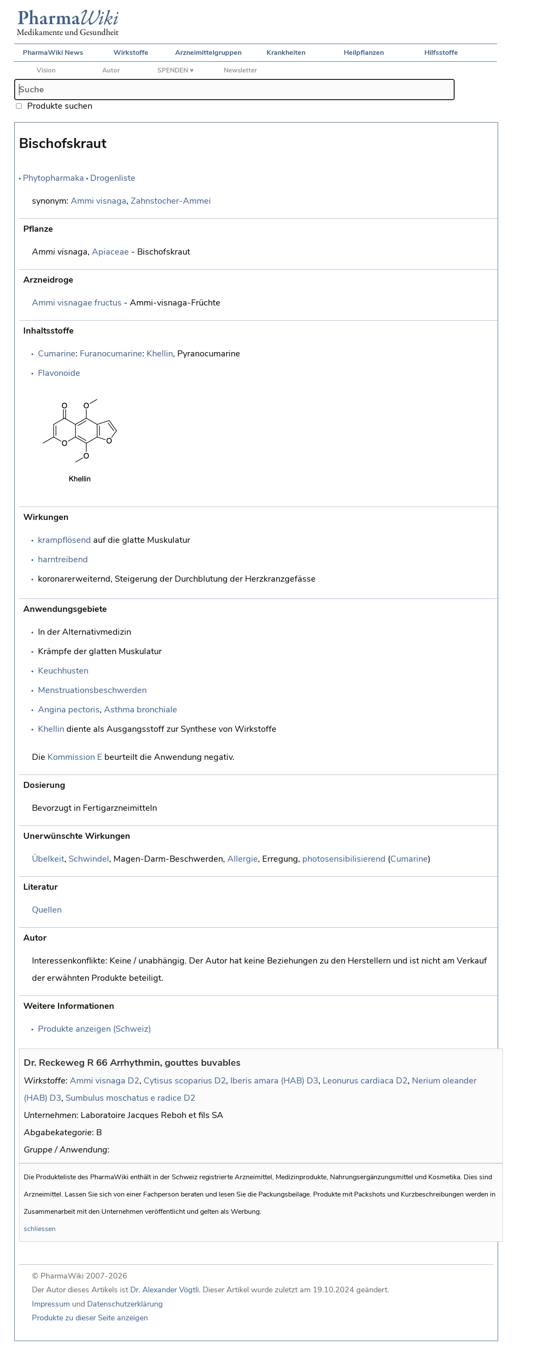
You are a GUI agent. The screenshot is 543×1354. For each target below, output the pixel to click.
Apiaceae (110, 252)
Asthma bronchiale (140, 709)
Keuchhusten (63, 671)
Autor (111, 70)
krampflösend (64, 540)
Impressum (51, 1304)
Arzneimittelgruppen (208, 52)
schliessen (40, 1229)
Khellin (160, 353)
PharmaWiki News (53, 52)
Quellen (47, 910)
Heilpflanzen (364, 52)
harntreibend (63, 559)
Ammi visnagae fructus (77, 303)
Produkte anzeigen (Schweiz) (94, 1029)
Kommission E (74, 757)
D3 (312, 1080)
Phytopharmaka (53, 178)
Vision (46, 70)
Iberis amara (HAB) (267, 1080)
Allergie (242, 859)
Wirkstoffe (130, 52)
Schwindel (89, 859)
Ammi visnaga (98, 201)
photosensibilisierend (344, 859)
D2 (133, 1080)
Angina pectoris (69, 709)
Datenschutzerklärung (125, 1304)
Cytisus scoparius (178, 1080)
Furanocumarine (111, 353)
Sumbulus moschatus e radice (124, 1098)
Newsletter (240, 70)
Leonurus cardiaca (358, 1080)
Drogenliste (112, 178)
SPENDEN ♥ (175, 70)
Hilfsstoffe (441, 52)
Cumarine (56, 353)
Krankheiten (286, 52)
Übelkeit (48, 859)
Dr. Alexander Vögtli (164, 1290)
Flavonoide (59, 373)
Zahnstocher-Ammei (171, 201)
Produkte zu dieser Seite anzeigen (90, 1318)
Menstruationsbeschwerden (92, 690)
